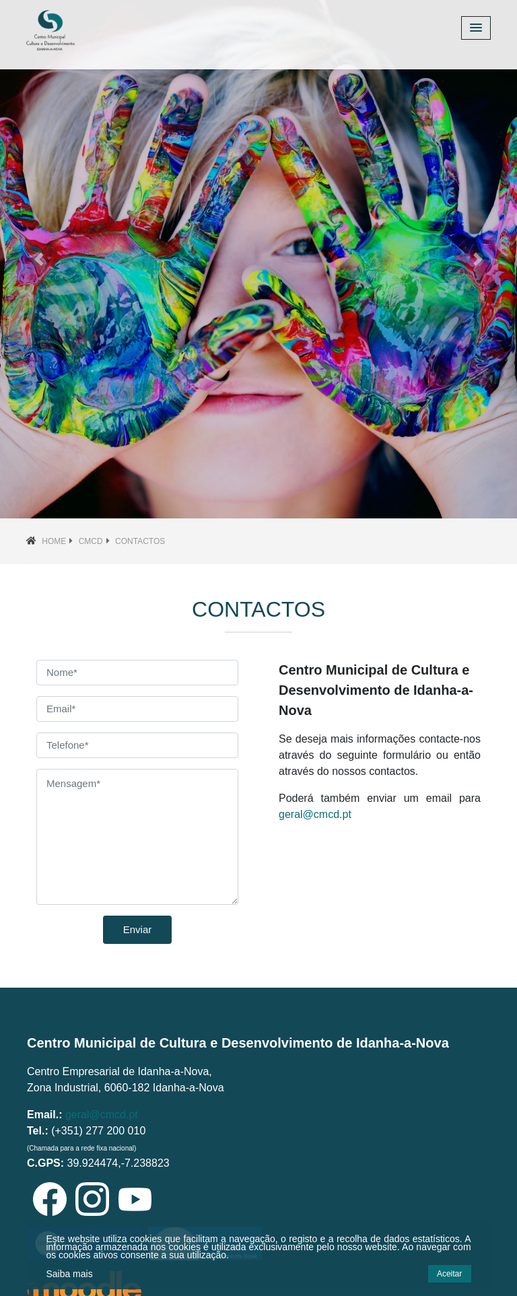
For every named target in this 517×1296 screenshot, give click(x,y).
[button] (38, 259)
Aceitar (449, 1273)
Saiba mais (69, 1273)
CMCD (91, 541)
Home (54, 541)
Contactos (140, 541)
